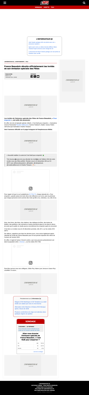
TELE (52, 7)
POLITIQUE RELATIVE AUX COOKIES (44, 390)
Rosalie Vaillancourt (22, 125)
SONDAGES (38, 7)
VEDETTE (46, 7)
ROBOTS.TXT (49, 392)
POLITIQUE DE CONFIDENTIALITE (44, 388)
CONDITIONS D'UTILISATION (44, 387)
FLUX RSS (39, 392)
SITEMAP (44, 392)
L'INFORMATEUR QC (9, 61)
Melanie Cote (8, 75)
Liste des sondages (38, 351)
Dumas (22, 242)
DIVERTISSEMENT (19, 61)
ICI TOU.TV (32, 194)
